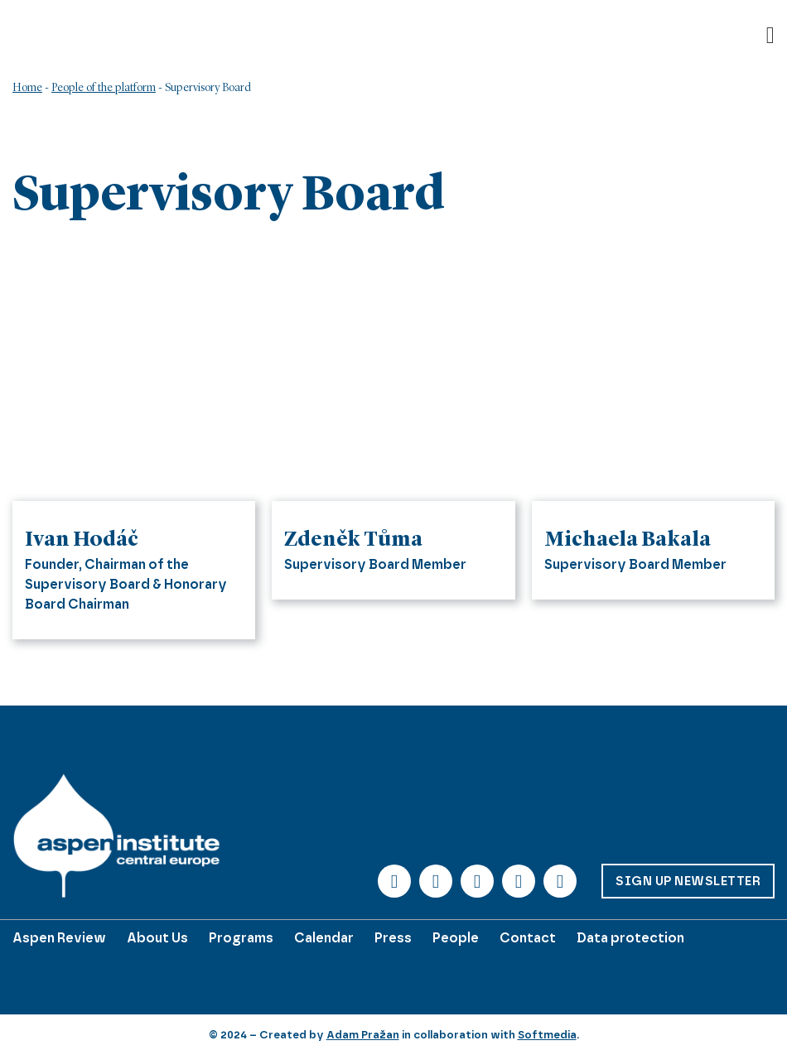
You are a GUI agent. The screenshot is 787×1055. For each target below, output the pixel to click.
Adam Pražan (362, 1035)
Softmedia (547, 1035)
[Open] (770, 35)
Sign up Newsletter (688, 881)
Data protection (630, 938)
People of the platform (103, 88)
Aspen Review (59, 938)
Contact (528, 938)
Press (393, 938)
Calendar (324, 938)
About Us (157, 938)
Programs (241, 938)
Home (27, 88)
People (455, 938)
